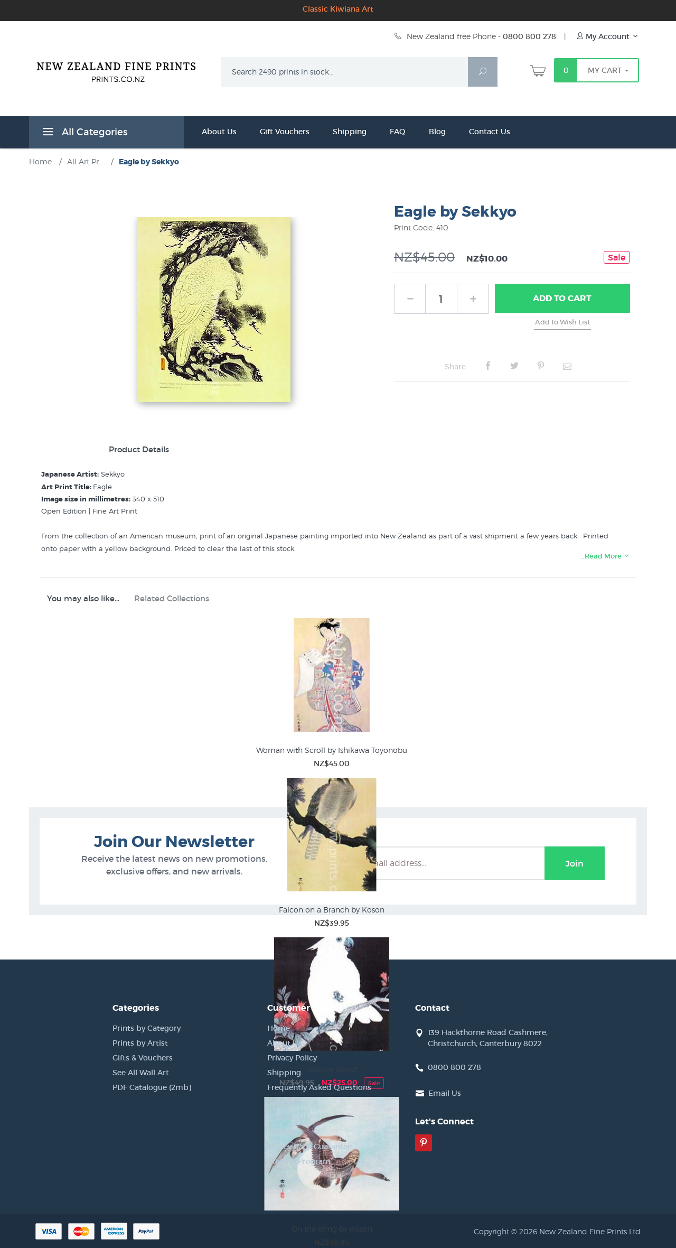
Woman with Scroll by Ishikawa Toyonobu (331, 750)
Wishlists (284, 1132)
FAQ (398, 131)
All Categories (83, 133)
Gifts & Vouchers (142, 1058)
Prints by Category (146, 1028)
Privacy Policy (292, 1058)
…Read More (605, 556)
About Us (219, 131)
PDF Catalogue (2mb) (151, 1087)
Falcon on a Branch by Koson (331, 909)
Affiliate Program (299, 1161)
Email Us (444, 1093)
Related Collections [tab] (171, 598)
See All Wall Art (140, 1072)
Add (562, 298)
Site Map (283, 1102)
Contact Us (489, 131)
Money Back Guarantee (309, 1146)
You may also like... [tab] (83, 598)
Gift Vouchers (284, 131)
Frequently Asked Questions (319, 1087)
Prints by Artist (140, 1043)
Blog (437, 131)
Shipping (350, 131)
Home (278, 1028)
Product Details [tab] (139, 449)
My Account (607, 36)
